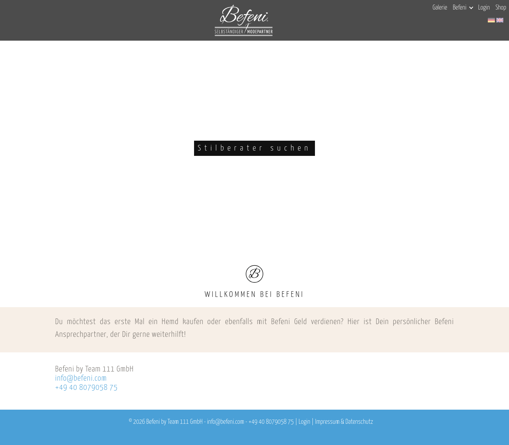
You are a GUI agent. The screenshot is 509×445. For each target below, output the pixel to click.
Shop (501, 8)
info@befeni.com (81, 378)
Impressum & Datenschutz (344, 422)
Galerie (440, 8)
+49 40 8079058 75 (86, 387)
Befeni (463, 8)
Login (484, 8)
